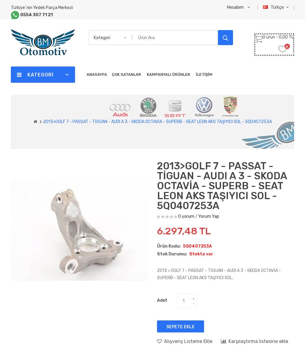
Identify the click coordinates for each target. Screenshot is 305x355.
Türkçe (276, 7)
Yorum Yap (208, 216)
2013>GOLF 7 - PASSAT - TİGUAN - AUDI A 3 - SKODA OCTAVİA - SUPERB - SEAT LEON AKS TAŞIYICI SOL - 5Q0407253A (157, 121)
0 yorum (186, 216)
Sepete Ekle (180, 326)
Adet (162, 300)
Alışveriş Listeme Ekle (184, 341)
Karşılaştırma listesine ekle (254, 341)
